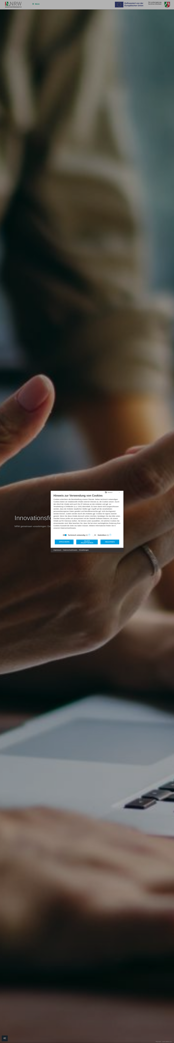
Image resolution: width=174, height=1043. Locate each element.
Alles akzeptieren (87, 542)
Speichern (64, 542)
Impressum (57, 550)
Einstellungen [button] (84, 550)
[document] (87, 513)
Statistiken (102, 535)
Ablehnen (110, 542)
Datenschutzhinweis (70, 550)
